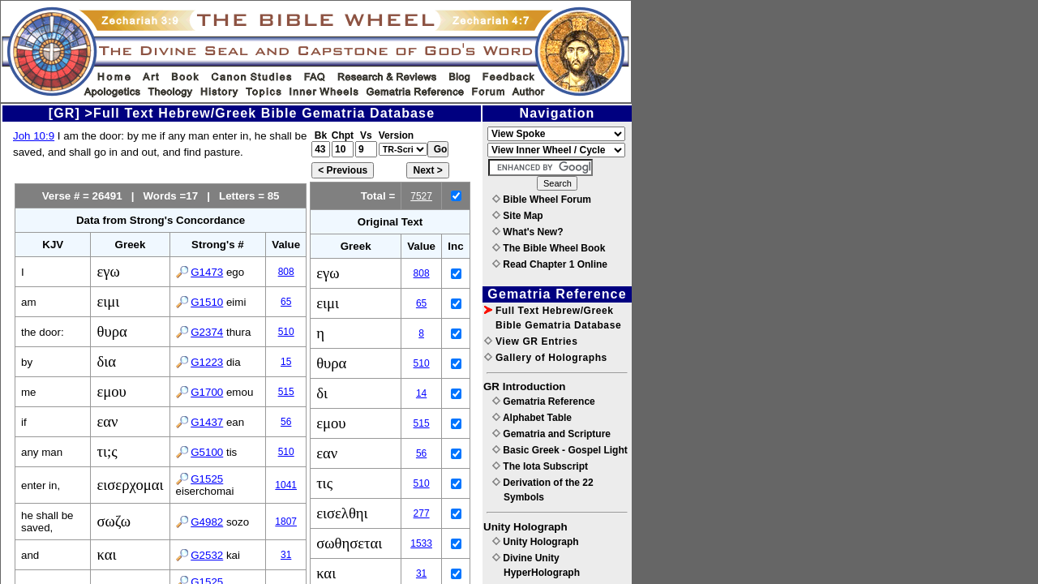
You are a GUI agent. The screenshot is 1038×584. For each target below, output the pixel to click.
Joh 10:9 (33, 136)
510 (286, 331)
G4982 (207, 522)
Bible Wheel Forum (541, 199)
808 (286, 271)
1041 (286, 485)
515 (286, 391)
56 (286, 421)
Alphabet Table (532, 417)
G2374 (207, 332)
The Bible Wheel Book (548, 248)
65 (286, 301)
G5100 (207, 452)
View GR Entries (530, 341)
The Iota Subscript (540, 466)
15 (286, 361)
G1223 (207, 362)
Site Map (517, 215)
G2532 (207, 555)
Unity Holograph (535, 542)
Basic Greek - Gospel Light (560, 450)
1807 (286, 521)
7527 (421, 196)
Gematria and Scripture (551, 434)
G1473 (207, 272)
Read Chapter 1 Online (549, 264)
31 (286, 554)
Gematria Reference (543, 401)
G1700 (207, 392)
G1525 (207, 479)
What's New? (528, 232)
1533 (421, 543)
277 (422, 513)
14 (421, 393)
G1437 (207, 422)
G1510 (207, 302)
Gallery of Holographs (545, 357)
